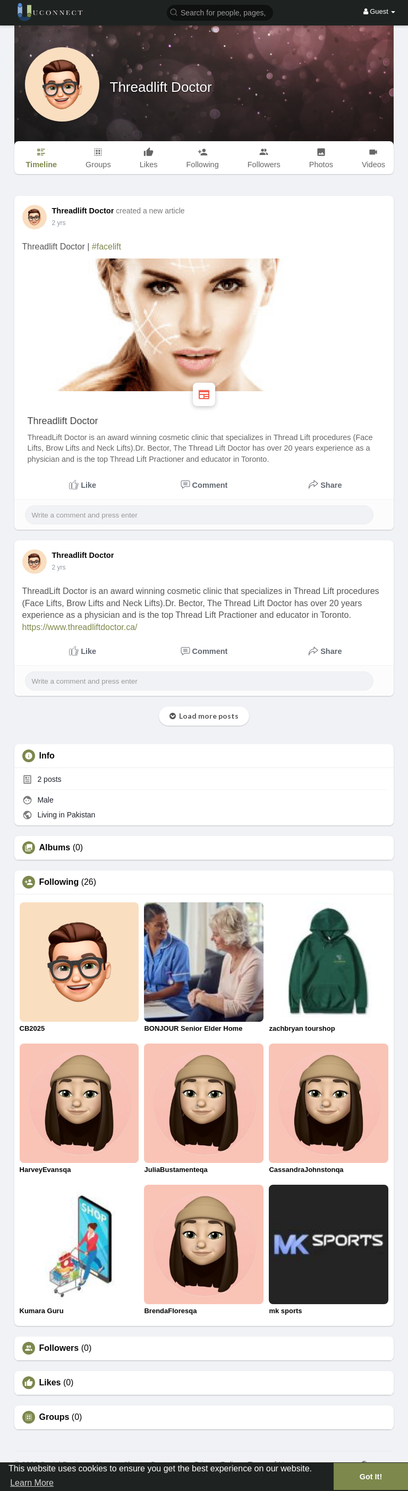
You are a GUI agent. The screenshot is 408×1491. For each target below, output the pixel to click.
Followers (59, 1348)
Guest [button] (379, 11)
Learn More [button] (32, 1482)
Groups (54, 1417)
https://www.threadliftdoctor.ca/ (80, 627)
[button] (220, 12)
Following (59, 882)
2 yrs (59, 223)
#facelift (106, 246)
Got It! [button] (371, 1476)
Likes (50, 1382)
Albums (55, 847)
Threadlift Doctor (161, 87)
